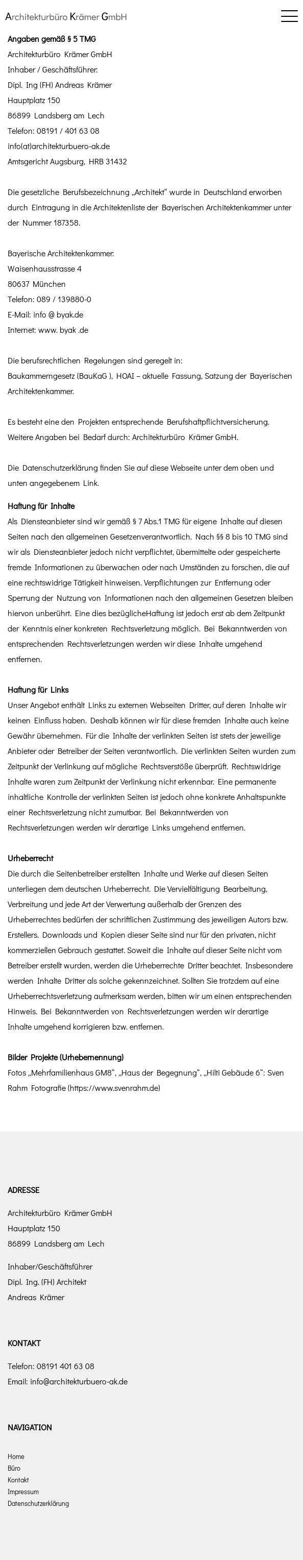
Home (16, 1456)
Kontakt (18, 1479)
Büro (14, 1468)
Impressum (23, 1491)
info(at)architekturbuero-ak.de (59, 145)
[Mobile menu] (289, 15)
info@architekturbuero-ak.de (79, 1381)
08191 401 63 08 (65, 1365)
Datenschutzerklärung (38, 1503)
